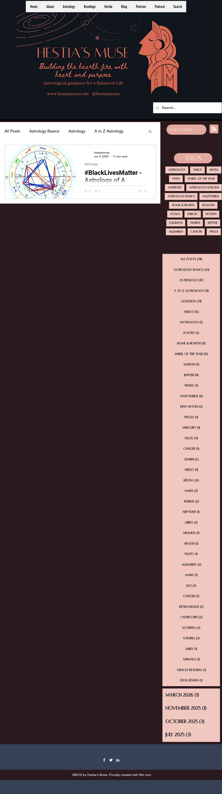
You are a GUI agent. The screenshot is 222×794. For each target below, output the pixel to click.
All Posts (12, 131)
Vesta (176, 178)
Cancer (196, 231)
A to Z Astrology (108, 131)
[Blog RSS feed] (214, 129)
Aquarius (176, 231)
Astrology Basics (44, 131)
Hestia (214, 169)
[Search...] (187, 107)
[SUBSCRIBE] (186, 130)
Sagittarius (210, 196)
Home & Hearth (183, 205)
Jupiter (212, 222)
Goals (175, 214)
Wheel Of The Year (201, 178)
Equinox (175, 222)
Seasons (208, 205)
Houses (211, 214)
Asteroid (174, 187)
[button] (150, 131)
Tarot (197, 169)
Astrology (76, 131)
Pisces (214, 231)
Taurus (195, 222)
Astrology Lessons (204, 187)
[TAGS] (193, 158)
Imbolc (192, 214)
